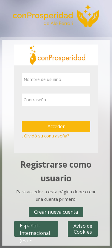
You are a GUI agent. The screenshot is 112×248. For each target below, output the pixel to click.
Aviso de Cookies (82, 229)
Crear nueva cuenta (56, 212)
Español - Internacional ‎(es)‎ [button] (35, 224)
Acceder (56, 126)
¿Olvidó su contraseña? (45, 136)
